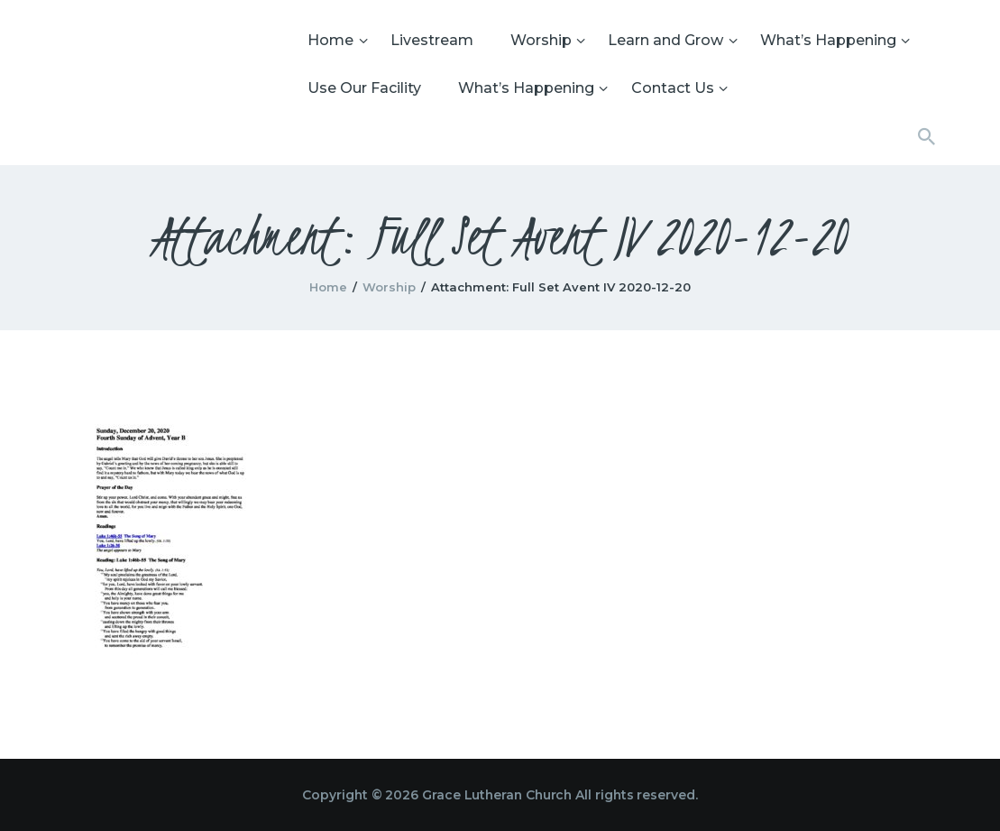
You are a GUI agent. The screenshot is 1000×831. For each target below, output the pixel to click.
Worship (389, 287)
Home (328, 287)
